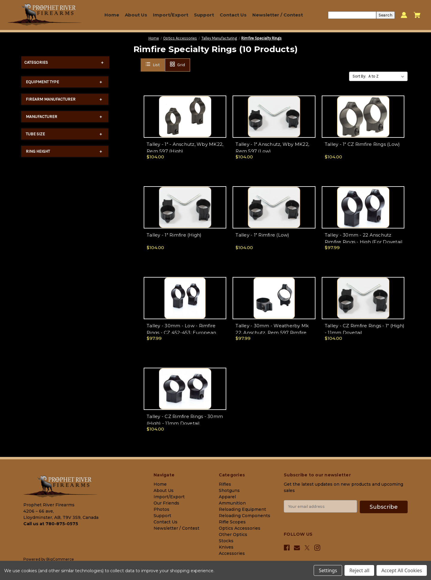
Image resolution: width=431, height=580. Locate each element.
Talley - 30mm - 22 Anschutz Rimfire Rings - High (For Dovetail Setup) (364, 241)
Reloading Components (244, 515)
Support (204, 15)
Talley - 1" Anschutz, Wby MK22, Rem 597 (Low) (272, 147)
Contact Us (233, 15)
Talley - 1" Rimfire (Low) (262, 235)
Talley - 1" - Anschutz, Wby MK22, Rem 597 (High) (185, 147)
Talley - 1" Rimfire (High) (174, 235)
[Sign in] (404, 15)
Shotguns (229, 490)
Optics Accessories (239, 528)
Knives (226, 547)
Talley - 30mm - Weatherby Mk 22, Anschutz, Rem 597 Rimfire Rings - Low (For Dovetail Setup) (273, 332)
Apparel (227, 496)
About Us (136, 15)
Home (111, 15)
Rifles (225, 484)
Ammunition (232, 503)
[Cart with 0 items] (417, 15)
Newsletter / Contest (277, 15)
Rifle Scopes (232, 522)
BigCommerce (60, 559)
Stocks (226, 540)
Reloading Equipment (242, 509)
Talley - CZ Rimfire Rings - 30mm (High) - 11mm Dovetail (185, 420)
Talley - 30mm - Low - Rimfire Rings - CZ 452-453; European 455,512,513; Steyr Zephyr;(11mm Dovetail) (184, 333)
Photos (161, 509)
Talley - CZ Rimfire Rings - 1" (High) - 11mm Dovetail (364, 329)
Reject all (359, 570)
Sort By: (359, 76)
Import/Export (170, 15)
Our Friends (166, 503)
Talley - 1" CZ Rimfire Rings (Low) (362, 144)
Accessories (232, 553)
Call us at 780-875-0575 (50, 523)
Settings (328, 570)
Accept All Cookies (401, 570)
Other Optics (233, 534)
